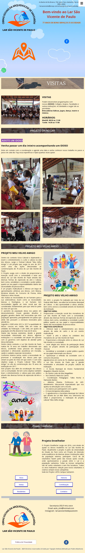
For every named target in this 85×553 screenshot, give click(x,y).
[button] (21, 477)
